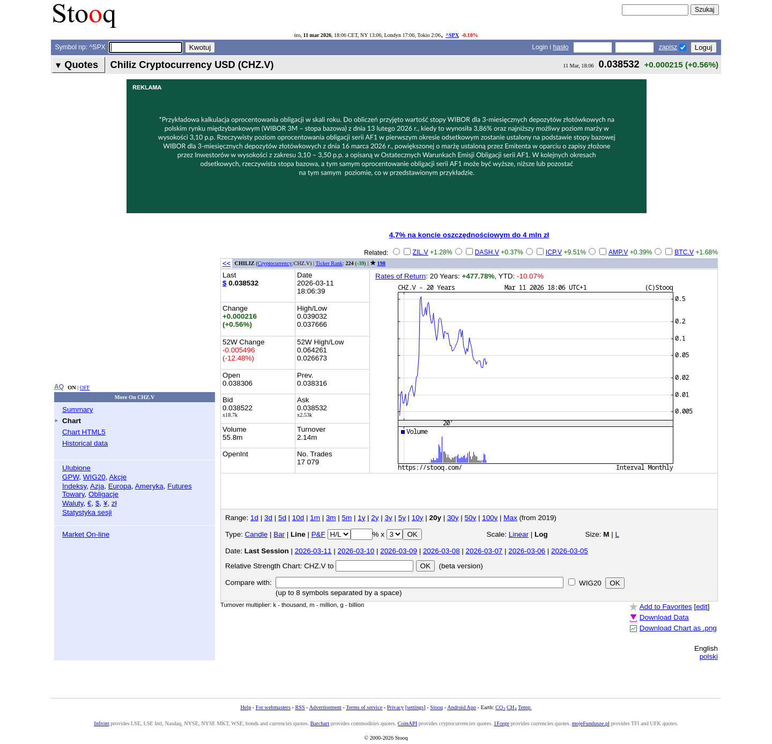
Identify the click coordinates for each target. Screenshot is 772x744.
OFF (85, 387)
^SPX (452, 35)
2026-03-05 (569, 551)
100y (490, 518)
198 (381, 263)
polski (709, 656)
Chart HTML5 (84, 432)
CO (500, 707)
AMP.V (618, 252)
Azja (97, 486)
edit (702, 607)
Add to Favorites (666, 607)
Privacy (395, 707)
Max (510, 518)
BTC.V (684, 252)
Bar (279, 534)
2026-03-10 (355, 551)
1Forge (501, 723)
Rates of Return (400, 276)
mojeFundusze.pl (591, 723)
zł (114, 503)
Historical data (85, 443)
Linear (519, 534)
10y (418, 518)
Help (245, 707)
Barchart (319, 723)
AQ (59, 386)
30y (453, 518)
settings (415, 707)
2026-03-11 (313, 551)
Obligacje (103, 494)
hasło (560, 47)
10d (298, 518)
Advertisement (325, 707)
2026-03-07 (484, 551)
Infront (101, 723)
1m (315, 518)
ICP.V (554, 252)
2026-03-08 (441, 551)
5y (402, 518)
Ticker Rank (329, 263)
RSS (300, 707)
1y (361, 518)
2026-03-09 (398, 551)
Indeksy (74, 486)
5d (282, 518)
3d (268, 518)
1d (254, 518)
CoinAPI (407, 723)
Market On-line (85, 534)
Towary (73, 494)
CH (511, 707)
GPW (70, 477)
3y (388, 518)
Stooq (436, 707)
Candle (256, 534)
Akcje (118, 477)
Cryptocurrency (275, 263)
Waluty (73, 503)
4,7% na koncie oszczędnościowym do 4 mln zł (469, 235)
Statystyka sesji (87, 512)
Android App (461, 707)
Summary (77, 409)
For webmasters (273, 707)
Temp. (525, 707)
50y (471, 518)
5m (347, 518)
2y (374, 518)
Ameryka (149, 486)
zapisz (668, 47)
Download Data (664, 617)
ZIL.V (420, 252)
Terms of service (364, 707)
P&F (318, 534)
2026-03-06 (526, 551)
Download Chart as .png (678, 628)
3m (331, 518)
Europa (119, 486)
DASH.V (487, 252)
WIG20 (94, 477)
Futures (179, 486)
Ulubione (76, 468)
